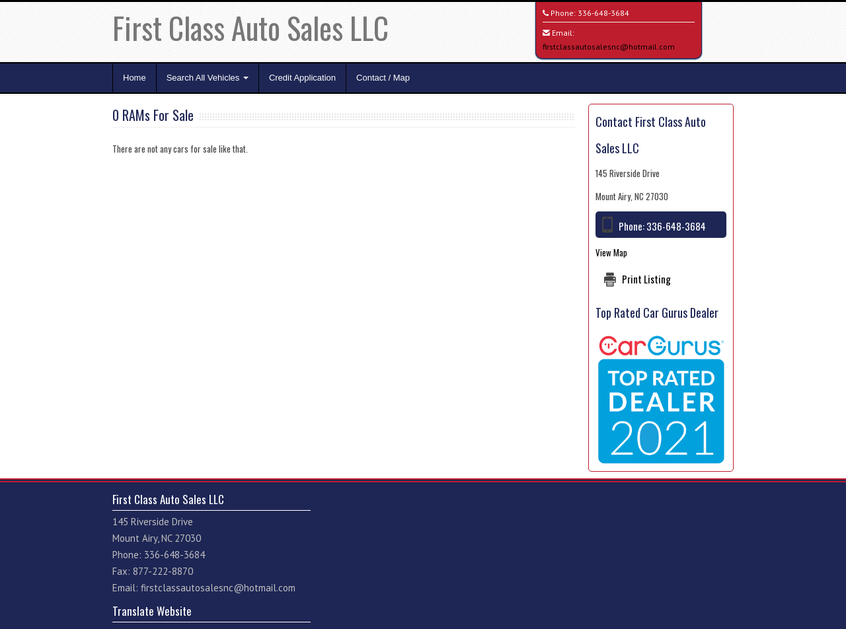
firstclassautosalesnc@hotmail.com (609, 47)
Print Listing (646, 279)
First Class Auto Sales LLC (250, 27)
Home (134, 78)
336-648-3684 (603, 13)
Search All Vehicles (208, 78)
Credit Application (302, 78)
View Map (611, 252)
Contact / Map (383, 78)
